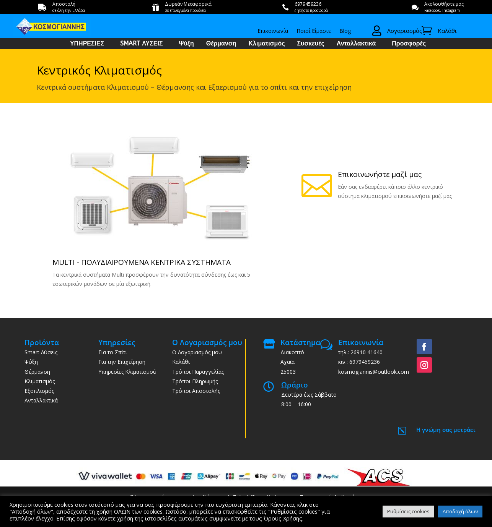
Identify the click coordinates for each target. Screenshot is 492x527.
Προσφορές (409, 44)
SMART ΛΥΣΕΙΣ (141, 44)
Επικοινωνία (272, 31)
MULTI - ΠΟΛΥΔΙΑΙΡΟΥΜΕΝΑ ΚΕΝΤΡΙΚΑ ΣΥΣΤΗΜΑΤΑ (141, 262)
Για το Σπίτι (112, 352)
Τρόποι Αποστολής (196, 390)
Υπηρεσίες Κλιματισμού (127, 371)
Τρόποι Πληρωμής (195, 381)
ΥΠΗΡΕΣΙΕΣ (87, 44)
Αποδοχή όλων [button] (460, 511)
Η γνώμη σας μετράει (446, 429)
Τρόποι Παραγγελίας (198, 371)
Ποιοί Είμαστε (314, 31)
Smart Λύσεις (40, 352)
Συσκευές (310, 44)
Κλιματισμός (267, 44)
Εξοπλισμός (39, 390)
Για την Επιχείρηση (121, 361)
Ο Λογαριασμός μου (197, 352)
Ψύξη (186, 44)
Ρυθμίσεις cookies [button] (408, 511)
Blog (345, 31)
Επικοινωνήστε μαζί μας (380, 174)
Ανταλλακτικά (356, 44)
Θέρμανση (221, 44)
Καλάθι (181, 361)
